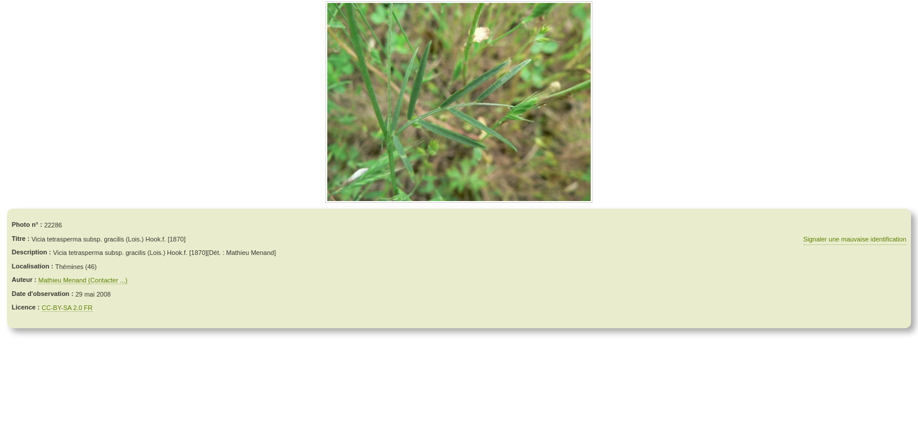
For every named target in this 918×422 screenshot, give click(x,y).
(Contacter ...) (107, 280)
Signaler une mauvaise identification (854, 239)
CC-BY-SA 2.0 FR (67, 307)
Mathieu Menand (63, 280)
